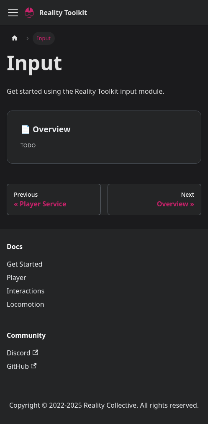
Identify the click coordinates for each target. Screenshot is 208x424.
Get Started (24, 264)
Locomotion (25, 304)
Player (16, 277)
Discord (22, 352)
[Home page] (15, 38)
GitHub (21, 366)
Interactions (25, 291)
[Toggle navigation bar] (13, 12)
